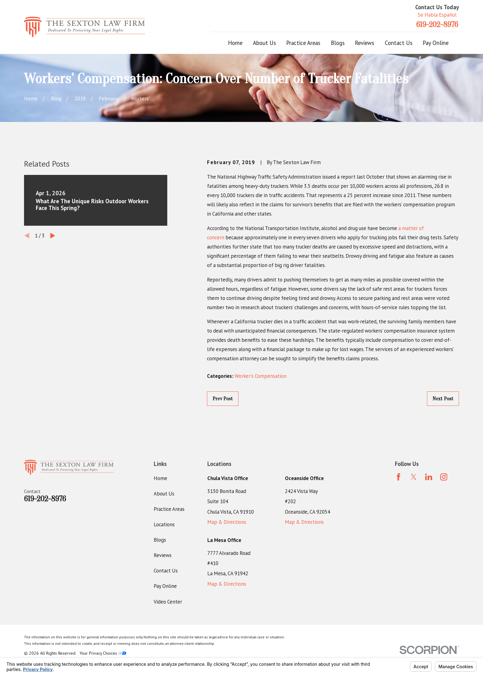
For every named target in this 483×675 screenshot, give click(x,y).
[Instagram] (443, 476)
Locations (164, 524)
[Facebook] (398, 476)
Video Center (168, 601)
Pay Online (165, 586)
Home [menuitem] (235, 42)
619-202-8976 (437, 25)
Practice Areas (169, 509)
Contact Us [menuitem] (398, 42)
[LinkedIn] (428, 476)
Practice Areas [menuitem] (303, 42)
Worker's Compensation (260, 376)
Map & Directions (226, 522)
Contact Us (166, 570)
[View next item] (52, 235)
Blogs (160, 539)
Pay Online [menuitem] (435, 42)
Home (160, 478)
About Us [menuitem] (264, 42)
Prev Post (223, 399)
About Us (164, 493)
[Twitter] (413, 476)
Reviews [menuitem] (364, 42)
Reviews (163, 555)
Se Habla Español (437, 14)
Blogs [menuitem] (338, 42)
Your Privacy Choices (103, 653)
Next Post (442, 399)
